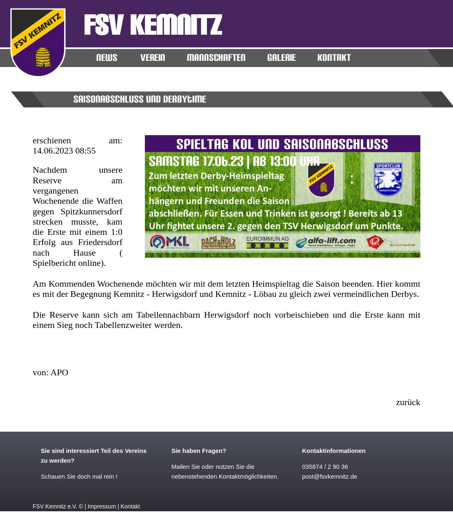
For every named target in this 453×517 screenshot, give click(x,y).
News (107, 57)
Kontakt (130, 506)
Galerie (281, 57)
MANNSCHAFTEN (216, 57)
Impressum (102, 506)
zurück (408, 402)
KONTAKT (334, 57)
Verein (152, 57)
